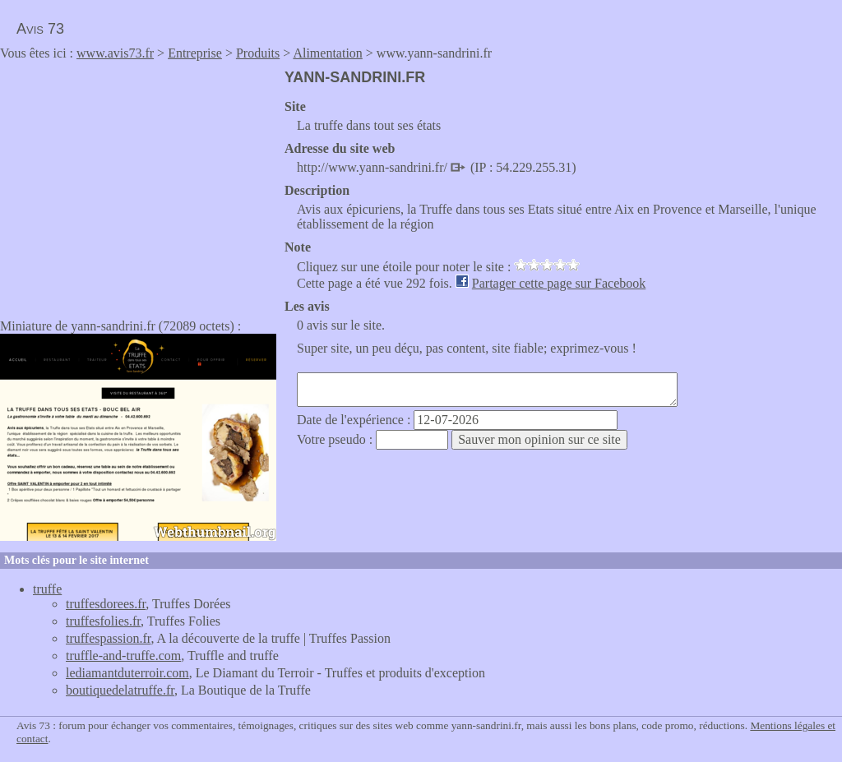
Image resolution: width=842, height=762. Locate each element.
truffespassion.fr (108, 638)
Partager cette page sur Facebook (558, 283)
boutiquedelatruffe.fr (120, 690)
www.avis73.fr (115, 53)
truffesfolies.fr (103, 621)
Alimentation (327, 53)
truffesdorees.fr (106, 604)
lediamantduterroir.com (127, 673)
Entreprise (195, 53)
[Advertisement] (138, 184)
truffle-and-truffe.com (123, 656)
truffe (47, 589)
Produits (258, 53)
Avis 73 (40, 29)
